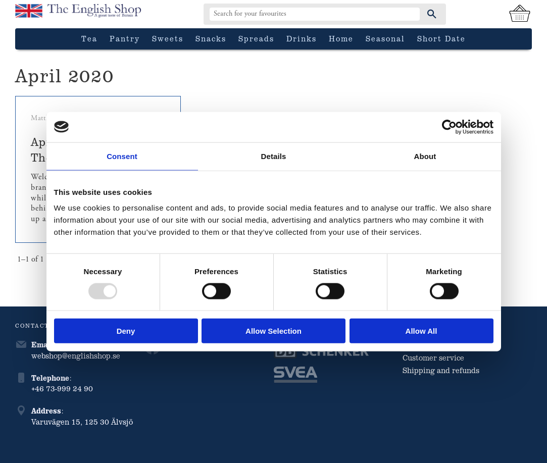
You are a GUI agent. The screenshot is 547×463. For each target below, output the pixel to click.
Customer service (433, 357)
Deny (126, 331)
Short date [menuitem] (441, 38)
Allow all (421, 331)
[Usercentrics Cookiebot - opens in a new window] (449, 126)
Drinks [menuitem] (301, 38)
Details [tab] (273, 155)
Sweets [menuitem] (167, 38)
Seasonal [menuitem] (385, 38)
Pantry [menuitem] (125, 38)
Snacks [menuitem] (210, 38)
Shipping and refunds (441, 370)
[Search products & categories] (315, 14)
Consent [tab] (122, 155)
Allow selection (273, 331)
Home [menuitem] (341, 38)
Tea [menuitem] (89, 38)
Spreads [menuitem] (256, 38)
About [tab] (425, 155)
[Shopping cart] (520, 14)
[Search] (432, 14)
